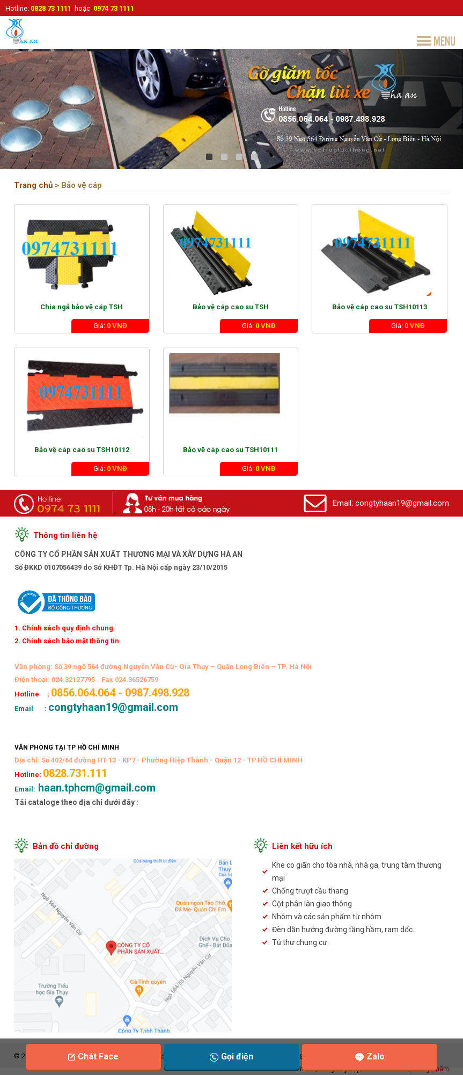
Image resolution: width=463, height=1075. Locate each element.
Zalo (370, 1056)
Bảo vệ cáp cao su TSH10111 (230, 450)
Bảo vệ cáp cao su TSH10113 (379, 307)
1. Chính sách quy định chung (63, 628)
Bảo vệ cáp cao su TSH (231, 307)
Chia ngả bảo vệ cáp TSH (81, 307)
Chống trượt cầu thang (310, 891)
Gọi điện (231, 1056)
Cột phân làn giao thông (312, 903)
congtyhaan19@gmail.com (402, 503)
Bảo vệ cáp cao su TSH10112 (81, 450)
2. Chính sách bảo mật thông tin (66, 641)
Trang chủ (33, 185)
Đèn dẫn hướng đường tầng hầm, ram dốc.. (344, 929)
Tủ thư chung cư (299, 942)
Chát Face (93, 1056)
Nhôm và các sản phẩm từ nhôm (326, 916)
